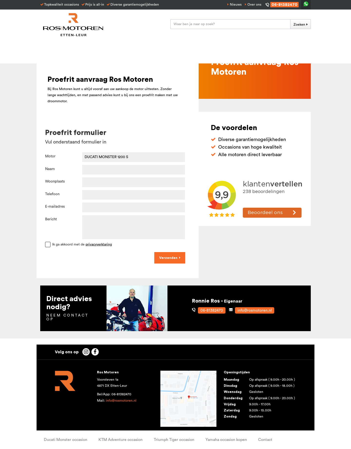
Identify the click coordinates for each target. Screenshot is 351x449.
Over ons (254, 4)
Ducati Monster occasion (65, 440)
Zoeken (299, 24)
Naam (50, 169)
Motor (50, 156)
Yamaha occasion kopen (226, 440)
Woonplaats (55, 181)
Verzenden (168, 258)
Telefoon (52, 194)
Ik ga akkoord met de (82, 244)
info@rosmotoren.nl (121, 400)
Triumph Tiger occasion (174, 440)
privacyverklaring (99, 244)
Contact (265, 440)
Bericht (51, 219)
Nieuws (236, 4)
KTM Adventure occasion (120, 440)
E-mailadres (55, 206)
